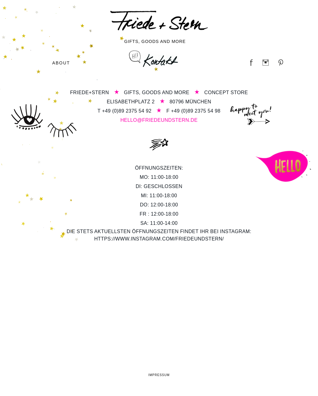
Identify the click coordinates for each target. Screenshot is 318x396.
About (61, 62)
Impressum (159, 375)
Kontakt (154, 58)
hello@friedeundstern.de (159, 120)
